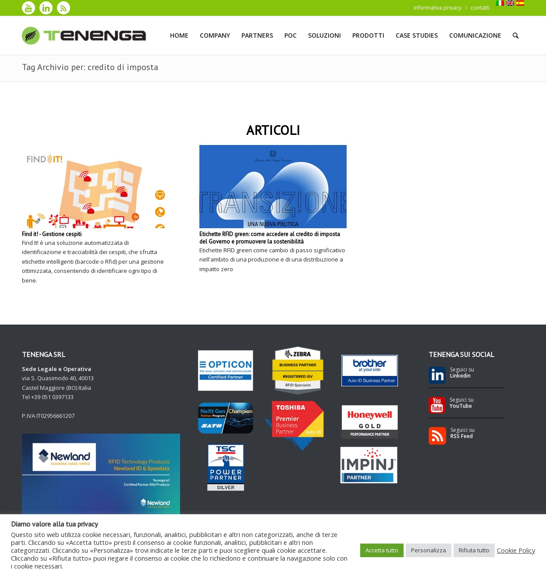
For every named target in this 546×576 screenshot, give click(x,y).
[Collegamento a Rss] (63, 7)
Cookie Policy (516, 550)
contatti (480, 7)
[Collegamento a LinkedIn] (46, 7)
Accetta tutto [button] (381, 550)
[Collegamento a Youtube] (28, 7)
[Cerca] (515, 35)
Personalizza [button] (428, 550)
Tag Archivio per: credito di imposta (90, 67)
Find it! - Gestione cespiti (52, 234)
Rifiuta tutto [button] (474, 550)
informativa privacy (437, 7)
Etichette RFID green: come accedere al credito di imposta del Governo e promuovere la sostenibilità (269, 237)
